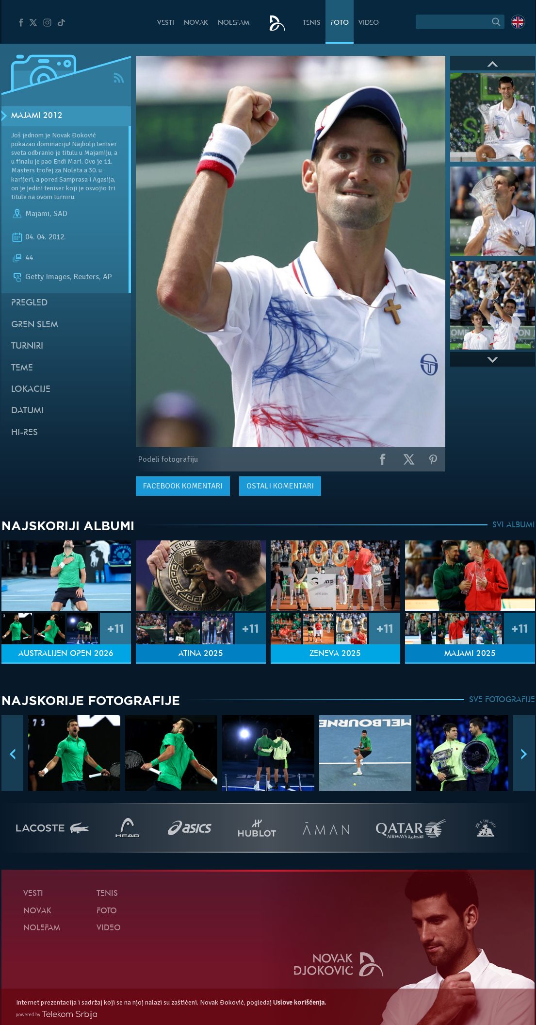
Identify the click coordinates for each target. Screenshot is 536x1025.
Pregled (29, 303)
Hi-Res (24, 432)
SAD (60, 213)
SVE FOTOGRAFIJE (502, 700)
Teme (22, 368)
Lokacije (30, 389)
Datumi (27, 411)
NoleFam (233, 23)
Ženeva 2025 (335, 654)
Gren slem (34, 325)
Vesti (165, 23)
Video (368, 23)
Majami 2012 (37, 116)
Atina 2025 (201, 654)
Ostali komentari (280, 486)
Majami (37, 213)
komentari (183, 486)
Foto (339, 23)
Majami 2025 (470, 654)
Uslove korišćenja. (299, 1002)
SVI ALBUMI (513, 525)
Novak (196, 23)
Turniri (27, 346)
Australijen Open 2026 (66, 654)
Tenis (312, 23)
